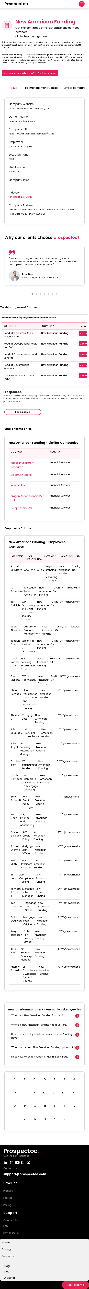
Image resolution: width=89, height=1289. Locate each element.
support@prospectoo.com (24, 1174)
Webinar (9, 1278)
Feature (8, 1198)
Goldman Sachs (21, 475)
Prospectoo (16, 4)
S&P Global (18, 485)
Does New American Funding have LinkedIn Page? (40, 1056)
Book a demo (75, 1285)
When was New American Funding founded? (37, 1015)
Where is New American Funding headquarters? (39, 1024)
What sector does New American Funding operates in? (43, 1047)
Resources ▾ (10, 1256)
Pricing (6, 1249)
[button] (32, 294)
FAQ (6, 1272)
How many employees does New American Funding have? (41, 1036)
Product (8, 1190)
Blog (7, 1266)
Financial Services (20, 197)
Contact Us (10, 1220)
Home (6, 1242)
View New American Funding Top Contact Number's (30, 73)
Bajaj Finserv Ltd (21, 508)
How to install (11, 1233)
